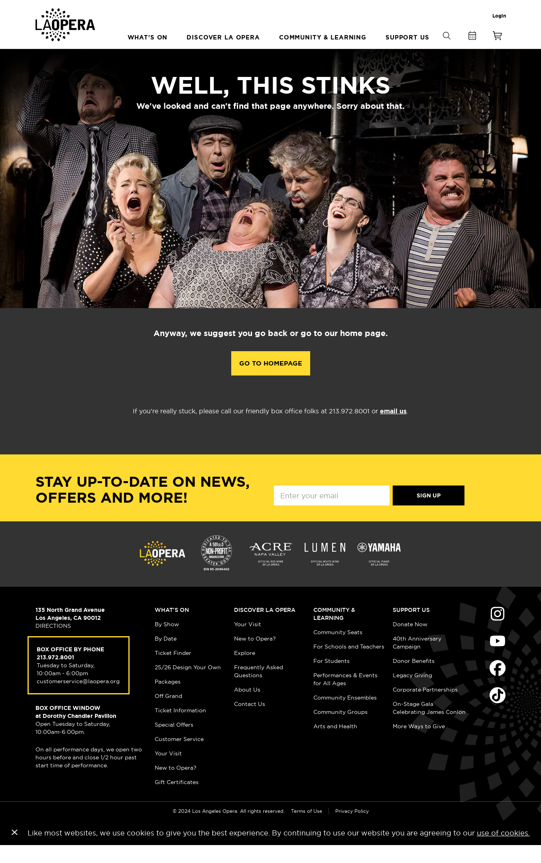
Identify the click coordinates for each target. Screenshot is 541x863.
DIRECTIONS (53, 643)
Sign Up (429, 513)
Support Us (411, 627)
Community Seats (337, 649)
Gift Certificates (177, 799)
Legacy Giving (412, 692)
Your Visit (168, 771)
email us (393, 429)
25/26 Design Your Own (188, 684)
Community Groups (340, 729)
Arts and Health (335, 743)
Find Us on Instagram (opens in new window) (498, 631)
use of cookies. (503, 850)
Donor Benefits (414, 678)
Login (499, 16)
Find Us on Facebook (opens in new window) (498, 686)
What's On (172, 627)
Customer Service (179, 756)
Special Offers (174, 742)
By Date (166, 656)
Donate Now (410, 641)
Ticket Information (180, 727)
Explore (244, 670)
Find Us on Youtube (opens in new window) (498, 658)
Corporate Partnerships (425, 707)
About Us (247, 707)
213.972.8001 (55, 674)
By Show (167, 641)
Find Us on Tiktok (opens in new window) (498, 713)
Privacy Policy (352, 829)
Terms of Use (306, 829)
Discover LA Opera (264, 627)
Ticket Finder (173, 670)
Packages (168, 699)
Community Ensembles (345, 715)
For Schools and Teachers (348, 664)
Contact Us (249, 721)
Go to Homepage (270, 381)
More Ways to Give (419, 743)
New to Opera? (176, 785)
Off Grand (168, 713)
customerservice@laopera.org (78, 698)
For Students (331, 678)
